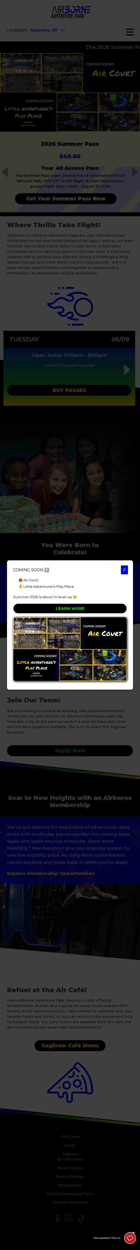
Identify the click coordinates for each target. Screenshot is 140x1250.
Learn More (70, 608)
